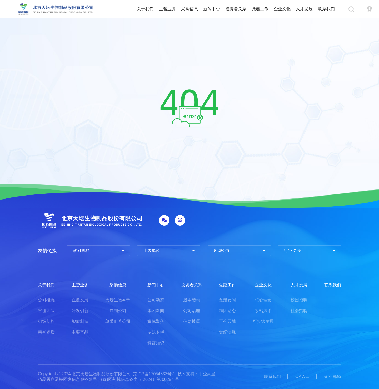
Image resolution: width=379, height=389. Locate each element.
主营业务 (167, 9)
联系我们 (326, 9)
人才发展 (304, 9)
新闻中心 (211, 9)
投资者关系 (235, 9)
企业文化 (282, 9)
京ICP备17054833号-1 (154, 374)
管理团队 (46, 310)
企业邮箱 (332, 376)
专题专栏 (155, 332)
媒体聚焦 (155, 321)
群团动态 (227, 310)
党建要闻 (227, 300)
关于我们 (145, 9)
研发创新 (80, 310)
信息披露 (191, 321)
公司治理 (191, 310)
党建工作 (260, 9)
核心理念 (263, 300)
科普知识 (155, 343)
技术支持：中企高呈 (197, 374)
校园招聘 (299, 300)
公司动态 (155, 300)
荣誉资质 (46, 332)
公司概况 (46, 300)
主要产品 (80, 332)
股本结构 (191, 300)
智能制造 (80, 321)
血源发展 (80, 300)
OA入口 (302, 376)
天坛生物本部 (118, 300)
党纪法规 (227, 332)
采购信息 (189, 9)
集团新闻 (155, 310)
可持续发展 (263, 321)
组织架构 (46, 321)
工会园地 (227, 321)
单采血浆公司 (118, 321)
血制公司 (117, 310)
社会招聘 (299, 310)
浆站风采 (263, 310)
